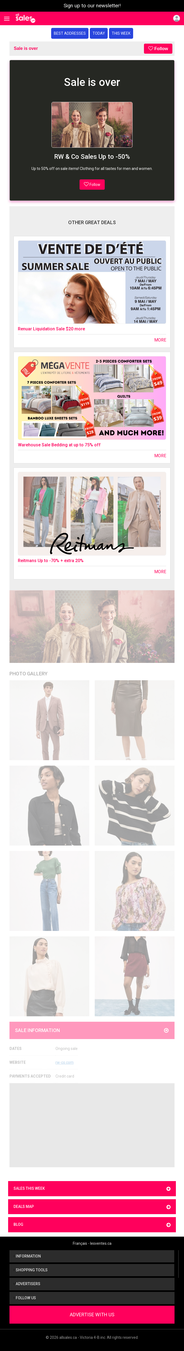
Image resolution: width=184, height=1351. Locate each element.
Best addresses (70, 33)
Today (99, 33)
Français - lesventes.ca (92, 1243)
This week (121, 33)
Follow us (25, 1298)
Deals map (92, 1207)
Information (27, 1256)
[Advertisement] (92, 1125)
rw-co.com (64, 1062)
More (160, 340)
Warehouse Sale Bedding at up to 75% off (59, 444)
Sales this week (92, 1188)
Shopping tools (31, 1270)
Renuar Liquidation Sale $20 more (51, 328)
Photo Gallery (28, 673)
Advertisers (27, 1284)
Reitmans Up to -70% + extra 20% (51, 560)
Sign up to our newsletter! (92, 6)
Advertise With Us (92, 1314)
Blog (92, 1224)
